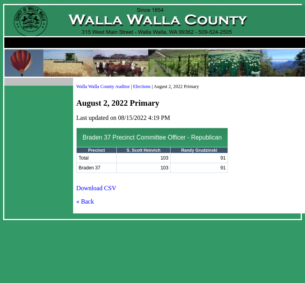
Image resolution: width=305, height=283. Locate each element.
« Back (85, 201)
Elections (142, 86)
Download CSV (96, 188)
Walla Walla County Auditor (103, 86)
